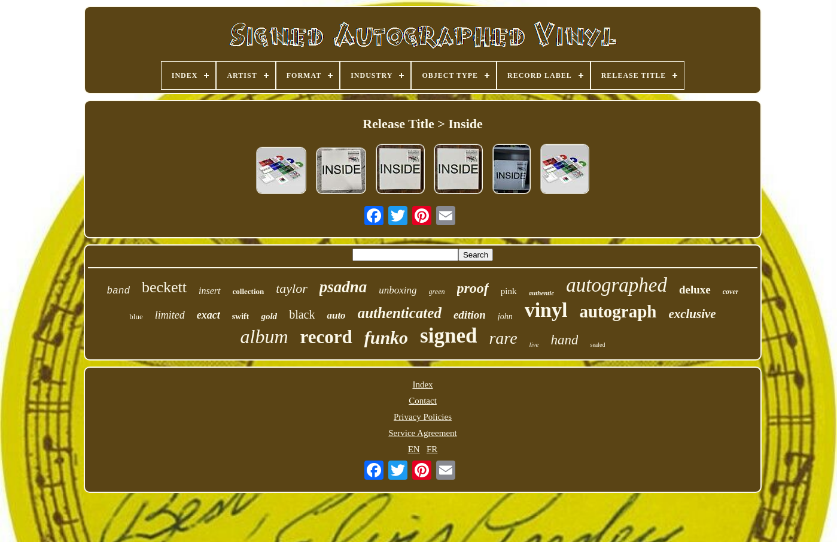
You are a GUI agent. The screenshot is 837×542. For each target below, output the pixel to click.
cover (731, 291)
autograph (617, 311)
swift (240, 316)
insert (209, 291)
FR (432, 449)
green (437, 291)
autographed (616, 285)
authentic (542, 292)
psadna (343, 287)
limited (170, 315)
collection (248, 291)
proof (473, 288)
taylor (292, 288)
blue (135, 316)
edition (469, 314)
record (326, 336)
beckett (164, 287)
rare (503, 338)
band (118, 291)
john (505, 316)
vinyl (546, 310)
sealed (597, 344)
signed (448, 335)
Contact (423, 400)
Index (422, 384)
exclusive (692, 314)
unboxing (397, 290)
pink (509, 291)
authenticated (400, 313)
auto (336, 315)
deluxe (695, 289)
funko (386, 337)
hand (564, 339)
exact (208, 315)
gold (269, 316)
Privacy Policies (423, 417)
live (534, 344)
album (264, 336)
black (302, 314)
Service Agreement (422, 433)
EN (414, 449)
